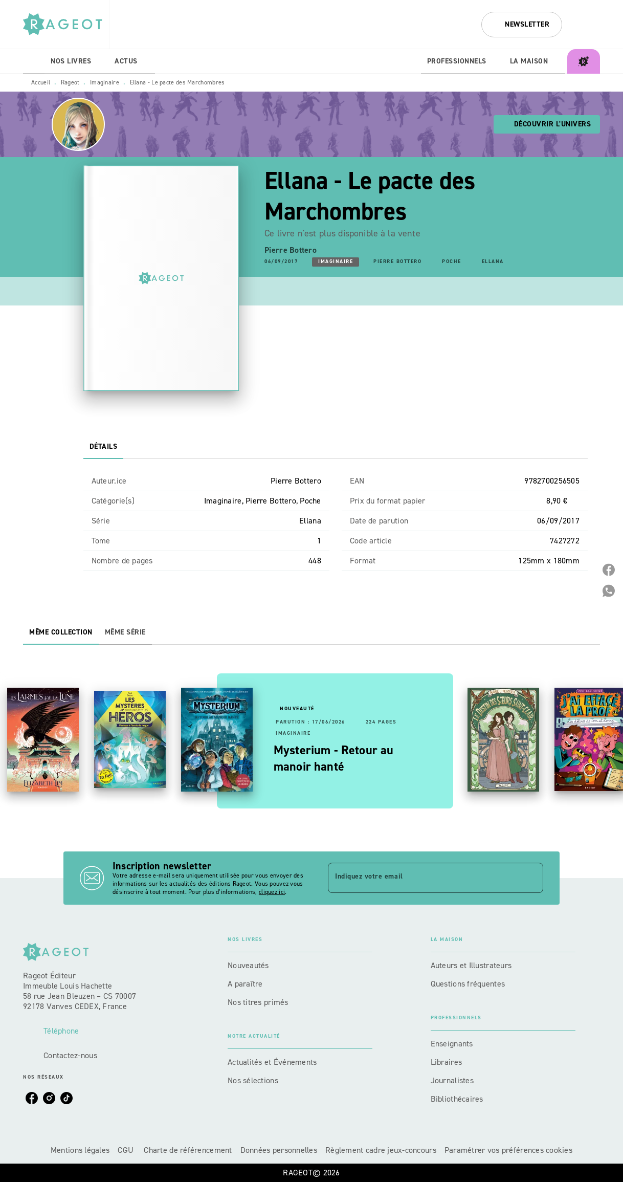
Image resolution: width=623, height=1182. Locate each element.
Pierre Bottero (290, 250)
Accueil (40, 82)
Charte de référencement (188, 1150)
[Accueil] (66, 24)
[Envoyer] (531, 878)
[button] (521, 24)
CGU (127, 1150)
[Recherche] (587, 24)
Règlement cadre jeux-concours (380, 1150)
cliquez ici (272, 892)
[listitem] (31, 1098)
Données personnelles (278, 1150)
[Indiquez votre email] (423, 877)
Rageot (70, 82)
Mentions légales (80, 1150)
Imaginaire (104, 82)
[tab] (33, 61)
